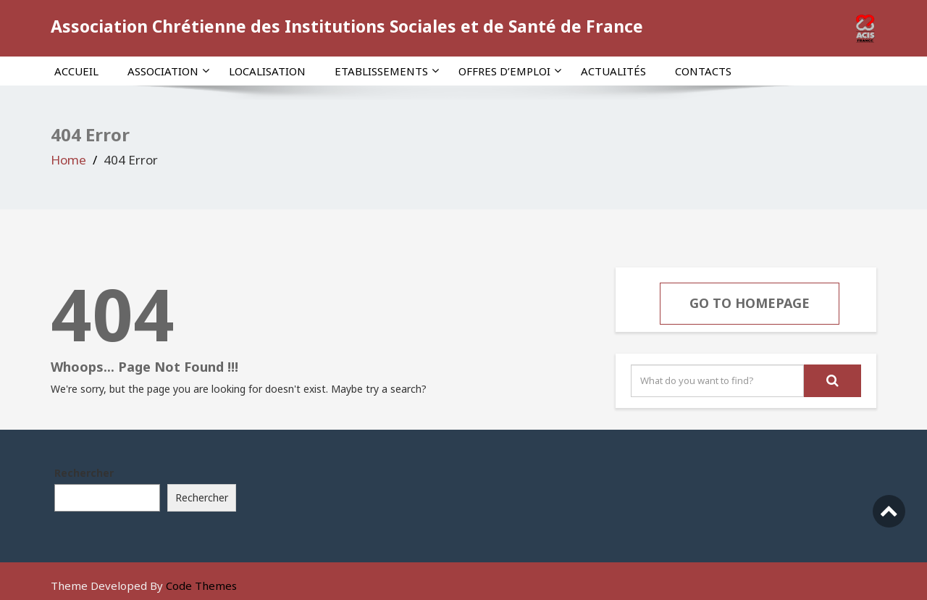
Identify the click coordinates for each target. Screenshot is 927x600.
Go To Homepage (749, 303)
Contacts (703, 71)
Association (168, 71)
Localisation (267, 71)
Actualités (613, 71)
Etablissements (387, 71)
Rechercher (84, 473)
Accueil (76, 71)
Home (68, 159)
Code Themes (201, 585)
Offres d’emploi (509, 71)
